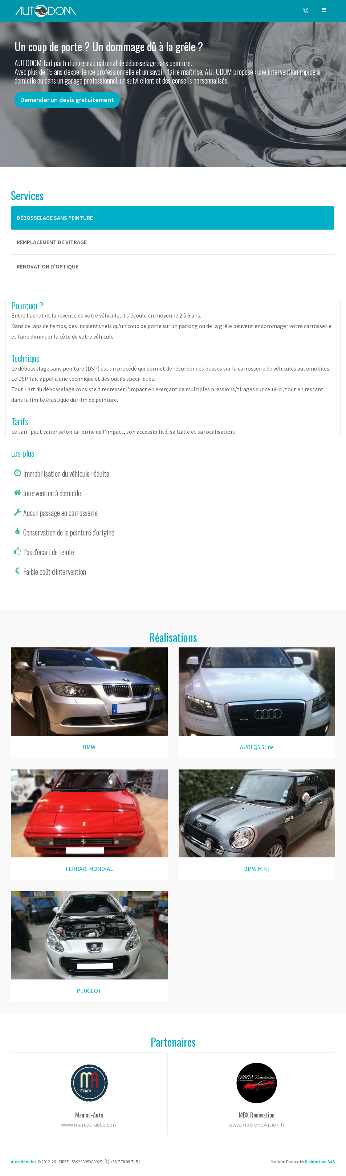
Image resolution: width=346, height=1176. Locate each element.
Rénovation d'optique (47, 266)
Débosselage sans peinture (55, 217)
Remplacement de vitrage (52, 242)
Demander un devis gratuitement (67, 100)
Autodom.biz (24, 1161)
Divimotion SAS (320, 1161)
